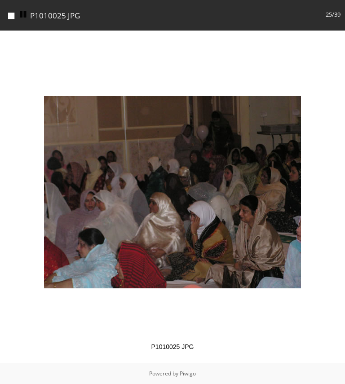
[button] (337, 38)
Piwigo (188, 373)
